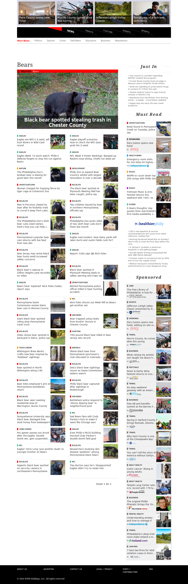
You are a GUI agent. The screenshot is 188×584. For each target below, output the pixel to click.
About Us (22, 569)
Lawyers (133, 546)
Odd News (75, 40)
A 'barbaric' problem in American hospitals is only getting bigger (144, 248)
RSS (151, 569)
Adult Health (135, 465)
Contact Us (76, 569)
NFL (73, 298)
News (70, 31)
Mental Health (136, 514)
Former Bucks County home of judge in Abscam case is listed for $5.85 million (147, 82)
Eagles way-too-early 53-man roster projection (146, 104)
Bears (36, 71)
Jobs (131, 285)
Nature (22, 168)
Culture (108, 31)
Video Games (25, 429)
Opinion (51, 40)
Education (91, 40)
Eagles (22, 135)
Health (89, 31)
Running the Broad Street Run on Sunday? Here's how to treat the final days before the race (148, 241)
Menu (21, 32)
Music (132, 171)
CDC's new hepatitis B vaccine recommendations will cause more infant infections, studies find (147, 233)
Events (127, 31)
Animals (76, 347)
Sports (145, 31)
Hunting (76, 331)
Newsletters (121, 40)
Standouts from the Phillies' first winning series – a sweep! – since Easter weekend (148, 98)
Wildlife (26, 71)
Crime (63, 40)
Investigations (27, 184)
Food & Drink (25, 347)
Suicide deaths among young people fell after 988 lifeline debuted (147, 253)
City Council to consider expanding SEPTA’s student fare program (145, 76)
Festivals (134, 367)
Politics (38, 40)
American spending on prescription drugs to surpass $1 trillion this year (148, 87)
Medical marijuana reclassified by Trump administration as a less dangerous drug (148, 264)
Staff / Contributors (130, 570)
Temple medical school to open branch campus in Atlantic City (147, 93)
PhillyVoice (37, 32)
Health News (135, 155)
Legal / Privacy (104, 569)
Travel (132, 334)
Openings (134, 318)
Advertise (48, 569)
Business (105, 40)
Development (78, 168)
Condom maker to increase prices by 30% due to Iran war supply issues (148, 259)
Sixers (132, 204)
